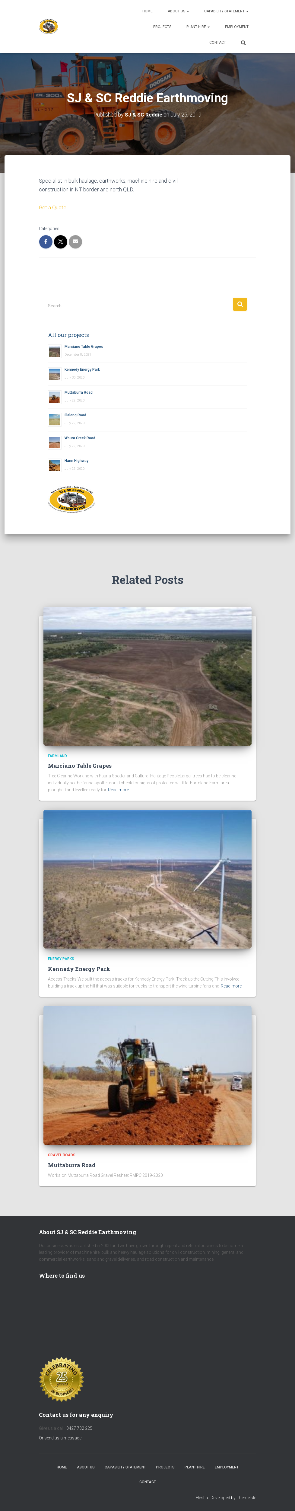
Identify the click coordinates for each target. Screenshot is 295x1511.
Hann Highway (76, 461)
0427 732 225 (79, 1428)
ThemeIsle (246, 1497)
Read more (118, 789)
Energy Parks (61, 959)
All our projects (68, 334)
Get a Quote (53, 207)
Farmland (57, 756)
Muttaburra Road (79, 392)
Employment (237, 27)
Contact (217, 42)
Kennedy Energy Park (82, 369)
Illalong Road (75, 415)
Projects (162, 27)
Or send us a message (60, 1438)
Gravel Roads (61, 1155)
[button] (187, 11)
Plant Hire (198, 27)
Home (147, 11)
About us (178, 11)
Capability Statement (226, 11)
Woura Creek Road (80, 438)
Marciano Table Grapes (84, 346)
